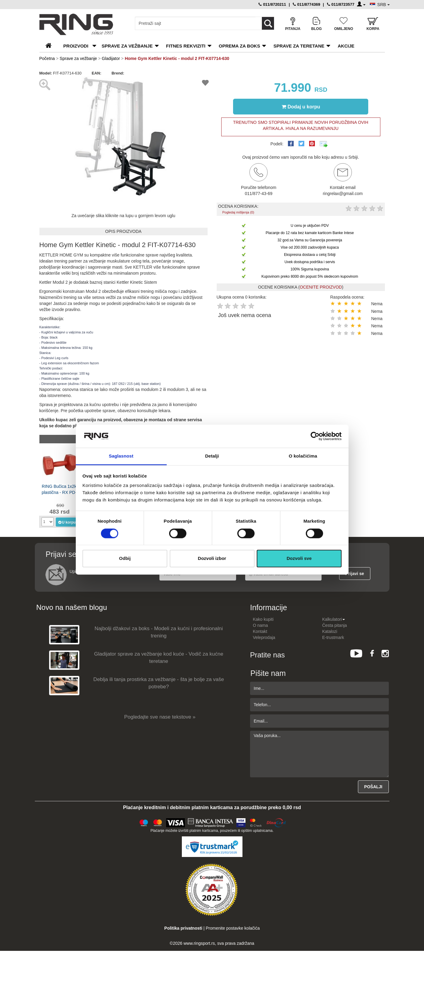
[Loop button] (268, 23)
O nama (260, 625)
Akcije (346, 45)
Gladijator (111, 58)
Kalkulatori (333, 619)
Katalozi (329, 631)
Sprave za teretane (298, 45)
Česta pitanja (334, 625)
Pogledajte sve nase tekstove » (159, 717)
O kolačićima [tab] (303, 456)
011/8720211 (272, 4)
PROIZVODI (75, 45)
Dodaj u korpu (301, 107)
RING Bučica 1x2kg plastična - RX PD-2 (60, 489)
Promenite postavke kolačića (233, 928)
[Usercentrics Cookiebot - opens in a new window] (315, 436)
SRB (383, 4)
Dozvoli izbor (212, 558)
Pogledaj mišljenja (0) (238, 212)
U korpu (66, 522)
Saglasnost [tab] (121, 456)
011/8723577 (341, 4)
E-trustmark (333, 637)
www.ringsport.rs (199, 943)
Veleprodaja (264, 637)
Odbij (125, 558)
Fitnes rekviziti (185, 45)
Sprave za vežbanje (127, 45)
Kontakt (260, 631)
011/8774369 (306, 4)
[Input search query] (195, 23)
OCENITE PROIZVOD (321, 287)
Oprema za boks (239, 45)
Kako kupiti (263, 619)
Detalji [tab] (212, 456)
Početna (47, 58)
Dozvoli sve (299, 558)
